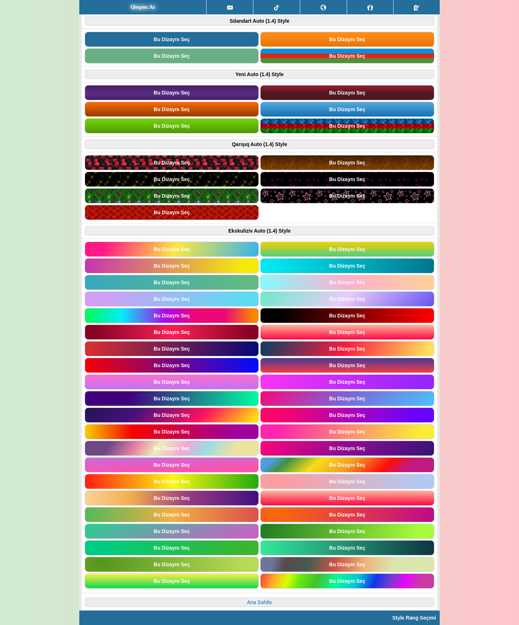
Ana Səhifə (259, 602)
